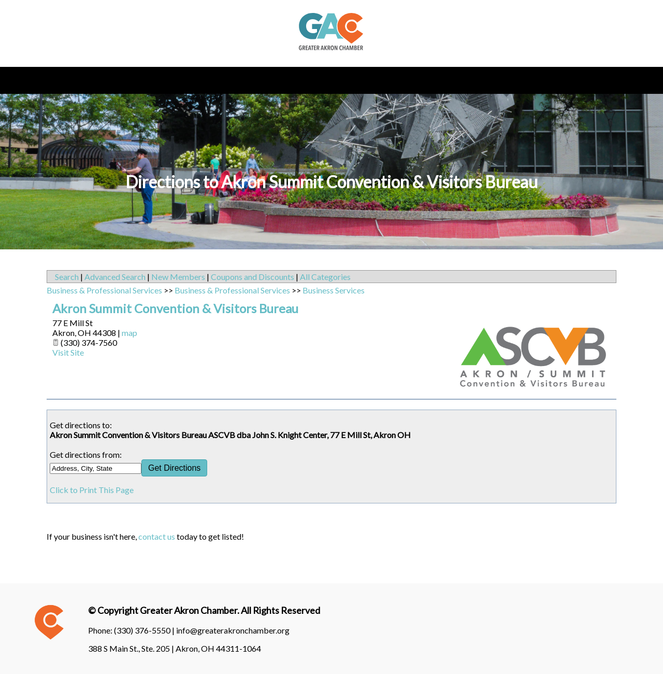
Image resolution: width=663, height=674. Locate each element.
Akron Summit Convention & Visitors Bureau (175, 308)
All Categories (325, 277)
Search (67, 277)
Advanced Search (115, 277)
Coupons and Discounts (252, 277)
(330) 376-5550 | (145, 630)
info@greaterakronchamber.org (233, 630)
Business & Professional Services (104, 290)
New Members (178, 277)
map (129, 333)
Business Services (333, 290)
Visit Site (68, 352)
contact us (156, 536)
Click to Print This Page (92, 490)
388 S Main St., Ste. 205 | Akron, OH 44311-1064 (174, 648)
